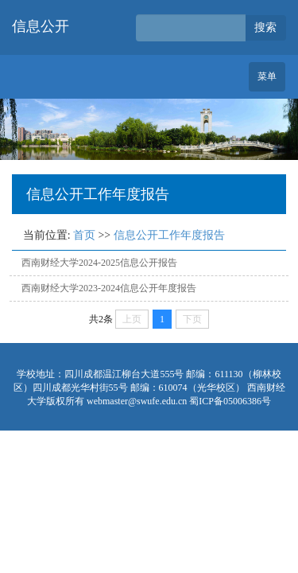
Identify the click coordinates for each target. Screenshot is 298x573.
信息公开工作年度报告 (169, 235)
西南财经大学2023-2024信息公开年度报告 (108, 288)
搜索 (265, 27)
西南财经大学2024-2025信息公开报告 (99, 262)
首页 (84, 235)
